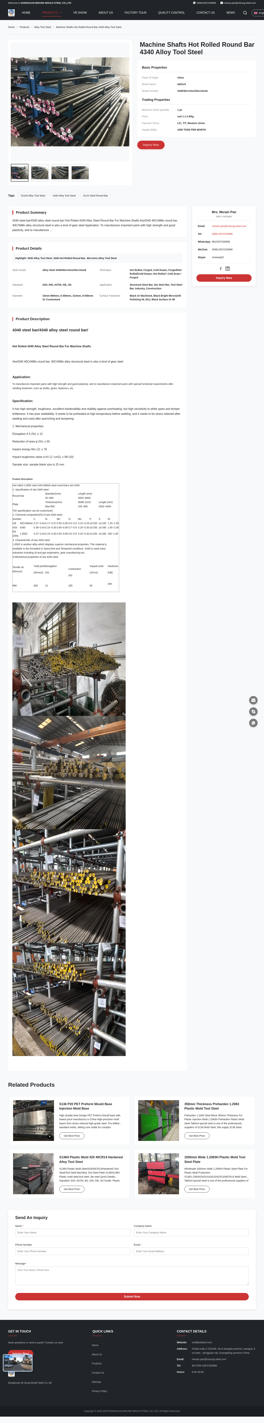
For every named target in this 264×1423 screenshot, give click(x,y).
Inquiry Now (224, 277)
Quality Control (171, 12)
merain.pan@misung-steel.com (240, 3)
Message (21, 1263)
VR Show (80, 12)
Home (26, 12)
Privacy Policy (99, 1393)
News (230, 12)
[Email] (253, 700)
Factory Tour (136, 12)
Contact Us (206, 12)
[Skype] (253, 711)
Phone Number (23, 1244)
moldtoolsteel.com (202, 1345)
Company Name (143, 1226)
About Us (106, 12)
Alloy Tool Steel (42, 27)
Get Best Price (72, 1135)
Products (50, 12)
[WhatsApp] (253, 723)
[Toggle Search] (245, 13)
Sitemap (96, 1384)
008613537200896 (222, 233)
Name (19, 1226)
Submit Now (132, 1299)
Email (138, 1244)
